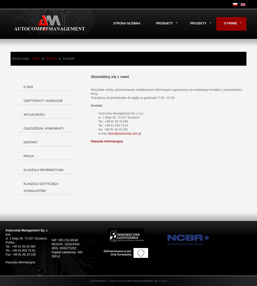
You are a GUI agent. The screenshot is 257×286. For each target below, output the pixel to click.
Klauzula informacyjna (43, 170)
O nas (28, 87)
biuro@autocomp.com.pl (124, 133)
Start (36, 58)
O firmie (230, 23)
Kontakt (31, 142)
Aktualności (34, 114)
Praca (29, 156)
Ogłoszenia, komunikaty (44, 128)
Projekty (198, 23)
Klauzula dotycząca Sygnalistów (41, 187)
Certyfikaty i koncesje (43, 101)
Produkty (164, 23)
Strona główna (126, 23)
